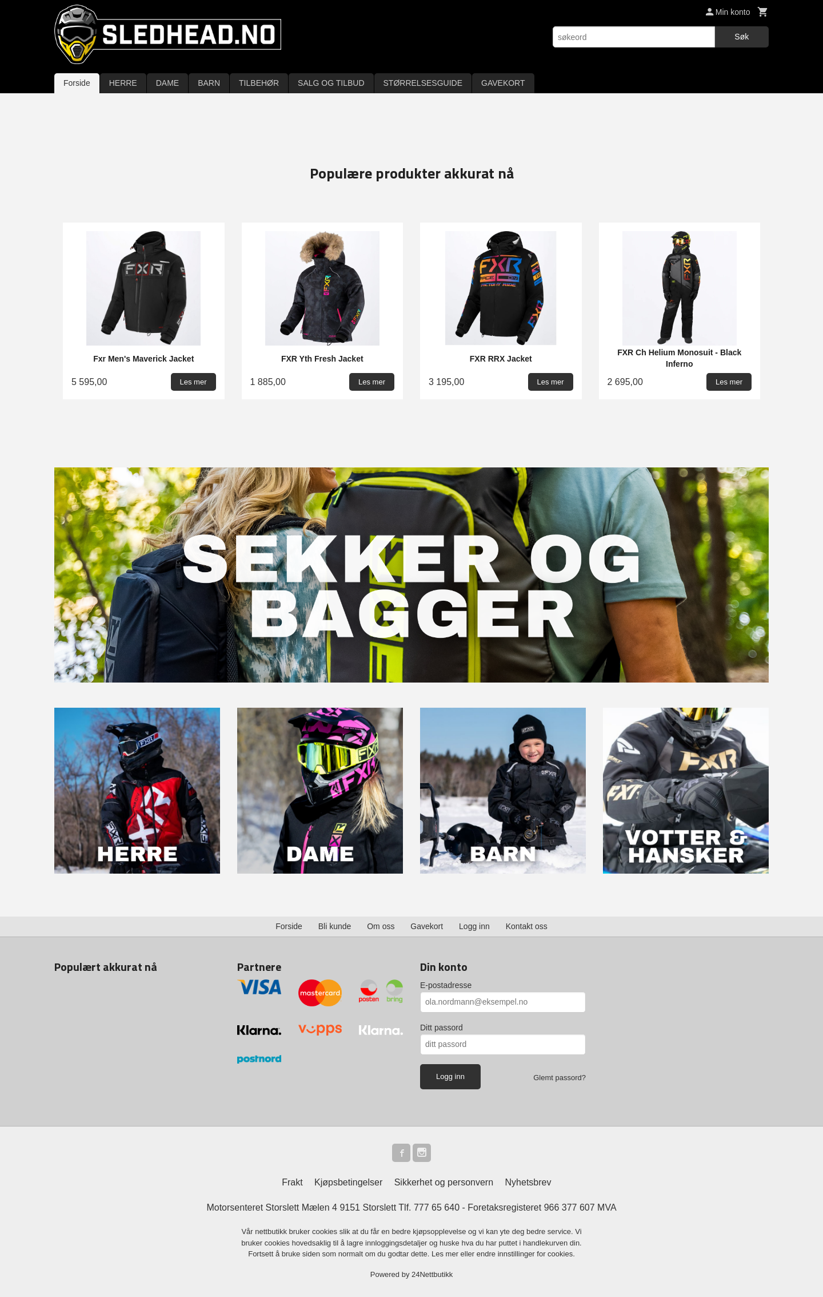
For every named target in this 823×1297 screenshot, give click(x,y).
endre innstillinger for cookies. (526, 1254)
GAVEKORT (503, 83)
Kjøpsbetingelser (348, 1182)
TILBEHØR (259, 83)
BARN (209, 83)
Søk (741, 36)
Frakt (292, 1182)
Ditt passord (441, 1027)
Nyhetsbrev (528, 1182)
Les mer (446, 1254)
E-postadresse (446, 985)
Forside (76, 83)
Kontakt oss (527, 926)
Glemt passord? (559, 1077)
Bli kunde (334, 926)
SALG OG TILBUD (331, 83)
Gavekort (426, 926)
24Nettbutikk (432, 1274)
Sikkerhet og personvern (443, 1182)
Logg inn (474, 926)
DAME (167, 83)
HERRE (123, 83)
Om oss (380, 926)
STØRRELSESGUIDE (422, 83)
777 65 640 (437, 1207)
